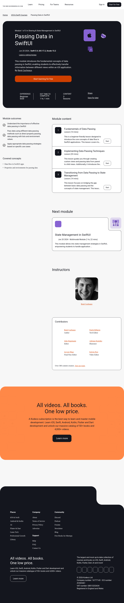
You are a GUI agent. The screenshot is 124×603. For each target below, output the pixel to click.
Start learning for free (43, 79)
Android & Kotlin (16, 521)
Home (5, 15)
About (34, 517)
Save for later (91, 98)
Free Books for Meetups (63, 536)
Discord (57, 517)
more (94, 246)
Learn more (62, 438)
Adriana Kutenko (95, 341)
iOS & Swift (14, 517)
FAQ (34, 544)
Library (13, 539)
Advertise (35, 528)
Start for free (114, 4)
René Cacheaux (25, 70)
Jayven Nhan (69, 352)
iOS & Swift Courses (19, 15)
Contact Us (36, 548)
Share (88, 93)
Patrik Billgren (94, 330)
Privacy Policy (37, 525)
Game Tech (14, 532)
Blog (56, 532)
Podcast (57, 521)
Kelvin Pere (93, 352)
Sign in (101, 4)
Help (34, 541)
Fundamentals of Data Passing (79, 129)
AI (11, 525)
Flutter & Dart (15, 528)
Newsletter (59, 528)
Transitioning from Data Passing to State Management (84, 174)
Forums (57, 525)
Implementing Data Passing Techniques (84, 151)
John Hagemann (70, 341)
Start (107, 141)
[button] (31, 4)
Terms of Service (38, 521)
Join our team (80, 366)
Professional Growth (17, 536)
